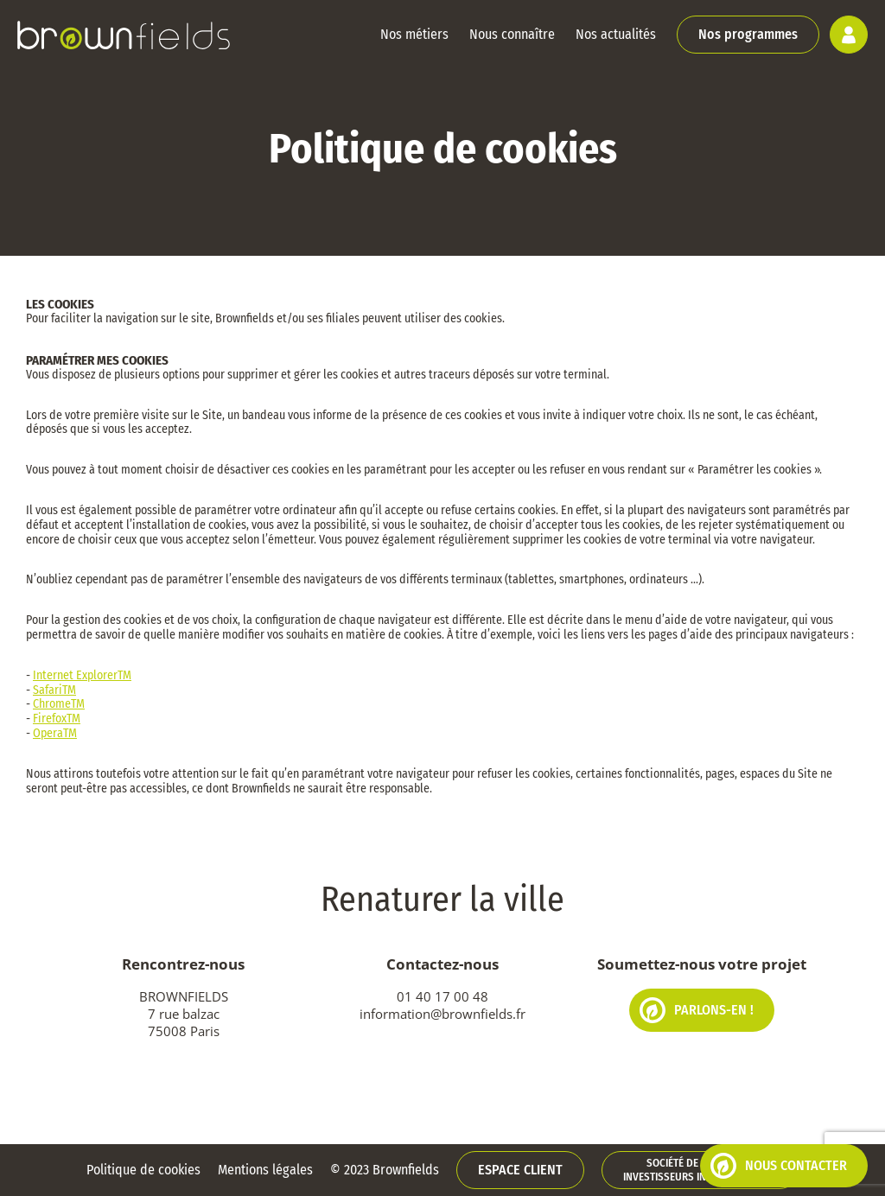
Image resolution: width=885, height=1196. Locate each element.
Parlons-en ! (697, 1010)
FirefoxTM (56, 718)
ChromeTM (59, 704)
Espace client (520, 1169)
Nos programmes (748, 34)
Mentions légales (265, 1169)
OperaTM (55, 733)
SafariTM (54, 690)
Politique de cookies (143, 1169)
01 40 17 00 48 (442, 996)
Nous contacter (778, 1166)
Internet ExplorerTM (82, 675)
